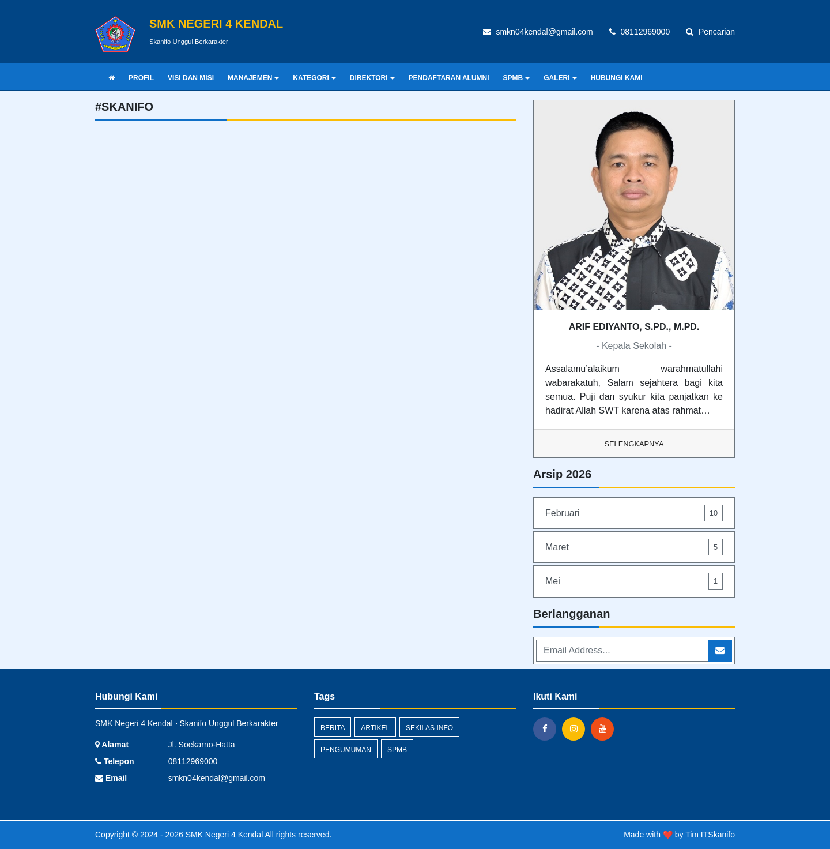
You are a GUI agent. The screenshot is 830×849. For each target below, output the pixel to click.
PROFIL (141, 78)
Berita (332, 728)
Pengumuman (345, 750)
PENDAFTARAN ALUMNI (449, 78)
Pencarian (710, 31)
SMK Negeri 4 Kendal (223, 834)
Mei (634, 581)
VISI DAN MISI (191, 78)
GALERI (560, 78)
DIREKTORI (372, 78)
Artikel (375, 728)
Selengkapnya (634, 443)
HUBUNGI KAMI (617, 78)
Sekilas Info (429, 728)
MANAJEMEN (253, 78)
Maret (634, 547)
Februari (634, 513)
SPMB (516, 78)
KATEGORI (314, 78)
